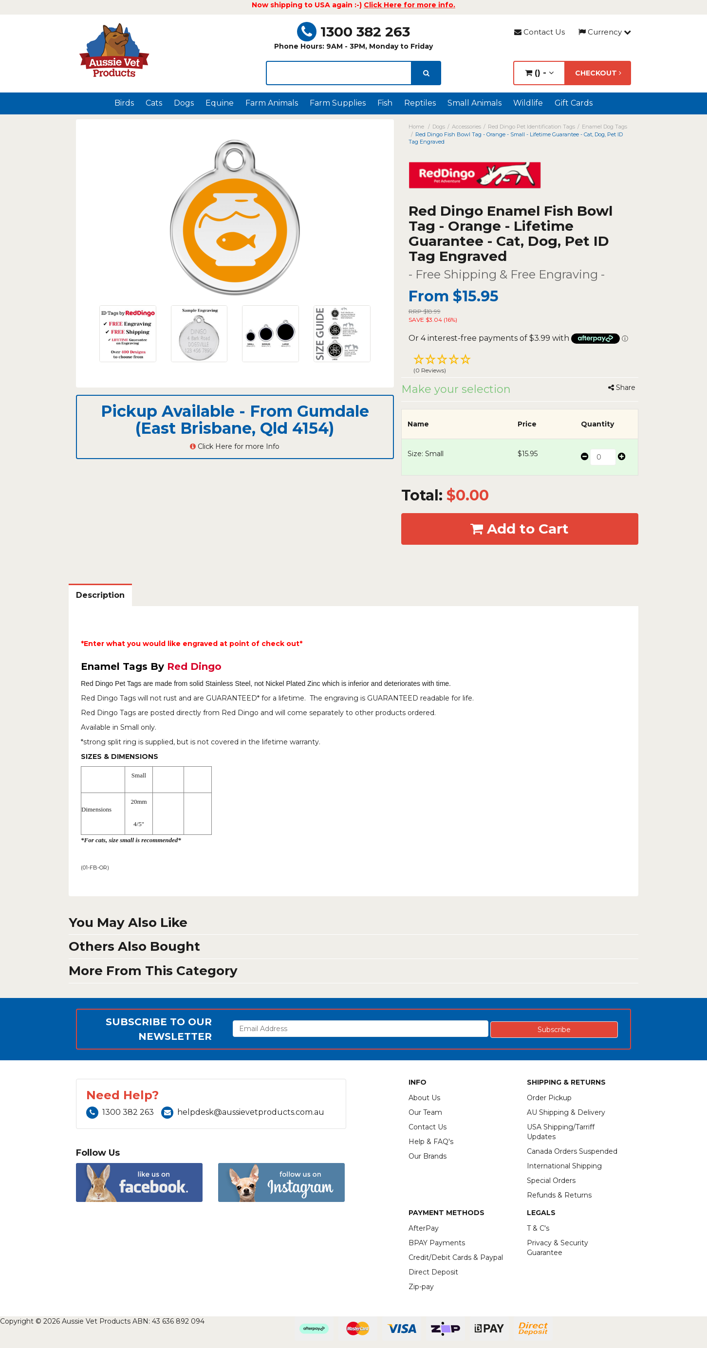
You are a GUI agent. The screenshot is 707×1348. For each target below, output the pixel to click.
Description (100, 595)
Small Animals (474, 103)
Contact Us (539, 32)
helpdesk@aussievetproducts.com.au (242, 1112)
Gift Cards (574, 103)
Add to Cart (519, 528)
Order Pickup (549, 1097)
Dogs (184, 103)
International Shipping (564, 1166)
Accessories (466, 126)
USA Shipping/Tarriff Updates (561, 1132)
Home (416, 126)
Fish (384, 103)
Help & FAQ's (431, 1141)
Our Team (425, 1112)
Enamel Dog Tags (604, 126)
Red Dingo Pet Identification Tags (531, 126)
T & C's (538, 1228)
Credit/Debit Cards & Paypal (456, 1257)
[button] (520, 365)
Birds (124, 103)
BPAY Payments (437, 1242)
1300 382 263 (353, 31)
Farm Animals (271, 103)
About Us (424, 1097)
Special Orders (551, 1180)
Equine (219, 103)
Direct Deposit (433, 1272)
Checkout (598, 73)
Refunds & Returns (559, 1195)
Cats (154, 103)
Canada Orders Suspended (572, 1151)
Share (621, 387)
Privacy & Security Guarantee (557, 1247)
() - (539, 72)
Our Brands (428, 1156)
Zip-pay (421, 1286)
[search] (426, 73)
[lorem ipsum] (339, 73)
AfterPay (424, 1228)
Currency (604, 32)
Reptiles (420, 103)
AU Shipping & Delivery (566, 1112)
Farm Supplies (338, 103)
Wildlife (528, 103)
